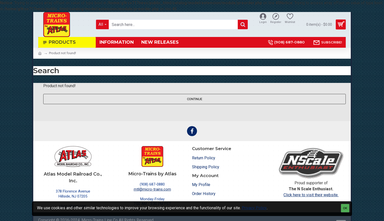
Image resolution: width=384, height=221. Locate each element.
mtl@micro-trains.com (152, 189)
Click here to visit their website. (311, 195)
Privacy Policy (254, 208)
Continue (194, 99)
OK (345, 208)
